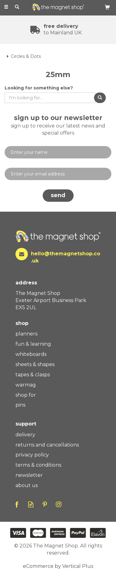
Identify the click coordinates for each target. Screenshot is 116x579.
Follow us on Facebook (17, 504)
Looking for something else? (39, 88)
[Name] (58, 152)
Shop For (25, 395)
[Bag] (107, 7)
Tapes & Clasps (32, 375)
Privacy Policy (32, 455)
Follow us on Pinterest (45, 504)
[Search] (17, 7)
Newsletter (29, 475)
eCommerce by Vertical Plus (58, 566)
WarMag (25, 385)
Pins (20, 405)
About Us (26, 485)
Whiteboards (30, 354)
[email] (58, 174)
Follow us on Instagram (58, 504)
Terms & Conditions (38, 465)
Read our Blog (31, 504)
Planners (26, 334)
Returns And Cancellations (47, 445)
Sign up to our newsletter (58, 125)
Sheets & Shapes (34, 364)
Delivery (25, 435)
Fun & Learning (33, 344)
